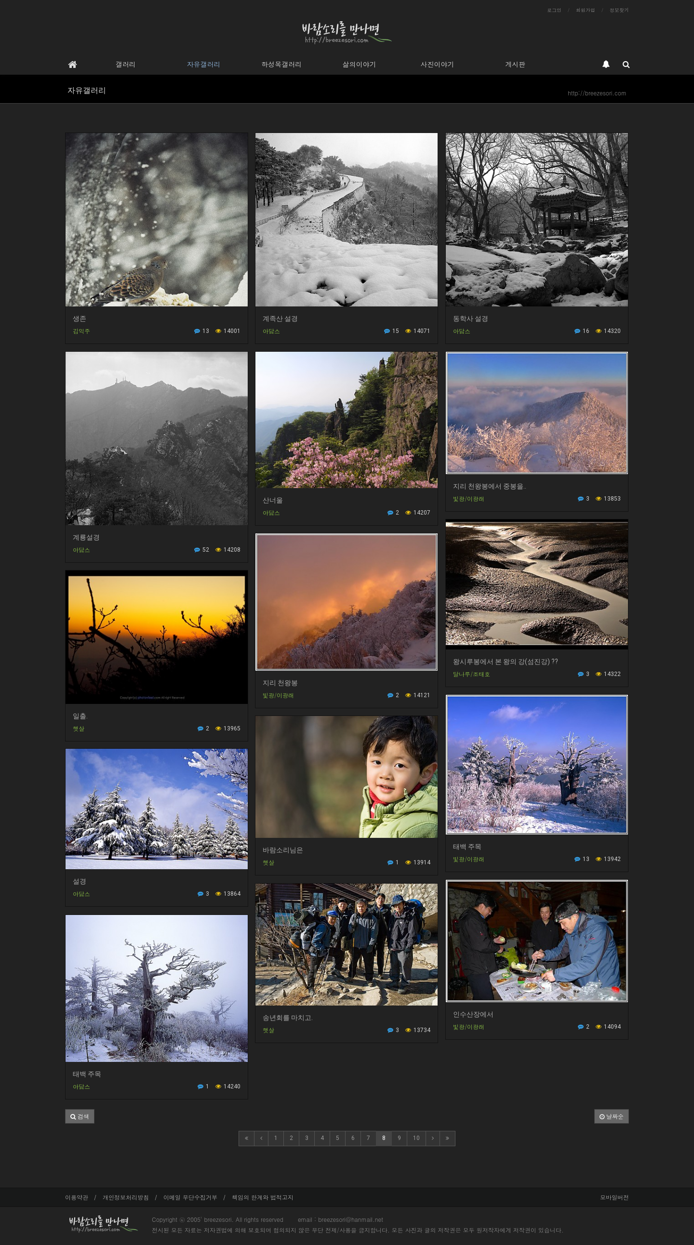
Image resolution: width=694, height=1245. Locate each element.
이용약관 (76, 1197)
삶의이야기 (359, 64)
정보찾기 (619, 10)
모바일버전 (614, 1197)
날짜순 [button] (612, 1116)
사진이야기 (437, 64)
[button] (79, 1116)
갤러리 (126, 64)
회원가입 (585, 10)
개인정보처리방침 (126, 1197)
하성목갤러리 (281, 64)
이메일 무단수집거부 (190, 1197)
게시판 (515, 64)
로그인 (554, 10)
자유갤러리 (203, 64)
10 (416, 1138)
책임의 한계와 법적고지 (263, 1197)
